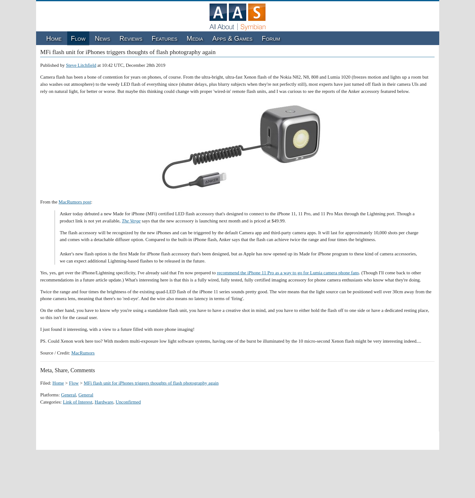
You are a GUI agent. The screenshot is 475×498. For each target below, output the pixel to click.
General (68, 394)
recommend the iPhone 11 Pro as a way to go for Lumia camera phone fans (288, 272)
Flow (78, 38)
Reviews (130, 38)
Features (165, 38)
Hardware (104, 401)
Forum (271, 38)
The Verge (131, 220)
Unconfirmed (128, 401)
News (102, 38)
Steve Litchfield (81, 65)
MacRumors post (74, 201)
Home (54, 38)
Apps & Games (232, 38)
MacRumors (83, 352)
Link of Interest (77, 401)
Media (195, 38)
